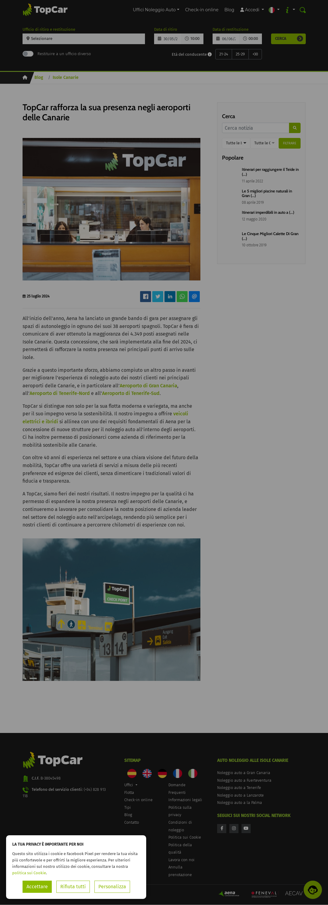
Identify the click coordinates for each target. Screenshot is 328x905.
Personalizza (112, 886)
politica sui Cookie (29, 873)
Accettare (37, 886)
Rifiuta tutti (73, 886)
